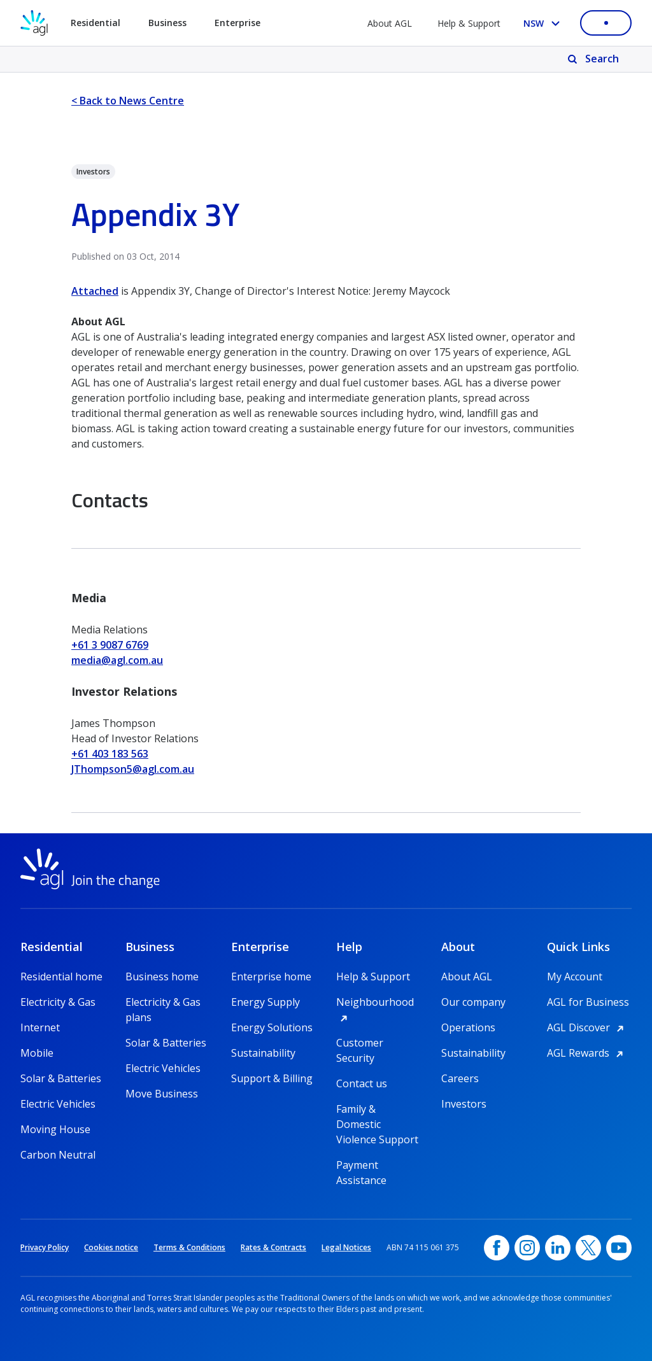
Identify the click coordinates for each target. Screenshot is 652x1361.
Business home (162, 977)
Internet (40, 1027)
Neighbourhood (378, 1002)
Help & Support (468, 23)
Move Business (161, 1094)
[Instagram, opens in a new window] (527, 1247)
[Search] (594, 59)
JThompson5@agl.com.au (132, 769)
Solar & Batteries (60, 1078)
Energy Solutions (272, 1027)
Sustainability (263, 1053)
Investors (463, 1104)
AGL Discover (587, 1027)
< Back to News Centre (127, 101)
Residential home (61, 977)
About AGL (389, 23)
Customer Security (359, 1043)
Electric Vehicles (58, 1104)
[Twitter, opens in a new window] (588, 1247)
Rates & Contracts (273, 1247)
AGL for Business (588, 1002)
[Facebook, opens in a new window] (496, 1247)
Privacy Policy (44, 1247)
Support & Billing (272, 1078)
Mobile (36, 1053)
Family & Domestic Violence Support (377, 1109)
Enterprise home (271, 977)
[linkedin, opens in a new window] (557, 1247)
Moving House (55, 1129)
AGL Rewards (587, 1053)
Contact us (361, 1083)
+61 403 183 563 (109, 754)
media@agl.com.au (117, 660)
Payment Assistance (361, 1165)
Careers (460, 1078)
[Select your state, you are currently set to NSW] (544, 23)
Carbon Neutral (58, 1155)
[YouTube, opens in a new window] (619, 1247)
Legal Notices (346, 1247)
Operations (468, 1027)
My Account (574, 977)
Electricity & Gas (58, 1002)
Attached (94, 291)
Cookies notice (111, 1247)
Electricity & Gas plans (163, 1002)
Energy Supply (265, 1002)
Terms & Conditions (189, 1247)
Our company (473, 1002)
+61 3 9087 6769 (109, 645)
